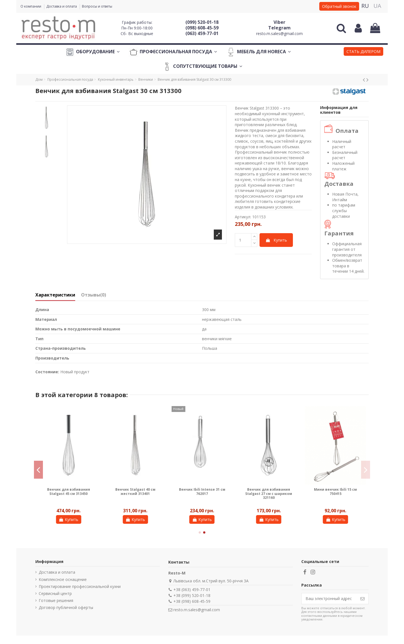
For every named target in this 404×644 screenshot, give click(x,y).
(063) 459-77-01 (202, 33)
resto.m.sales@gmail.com (279, 33)
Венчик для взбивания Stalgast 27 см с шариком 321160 (268, 493)
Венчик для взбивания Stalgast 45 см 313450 (68, 491)
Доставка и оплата (62, 6)
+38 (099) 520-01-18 (191, 595)
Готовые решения (56, 600)
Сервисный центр (55, 593)
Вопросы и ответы (97, 6)
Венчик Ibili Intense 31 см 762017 (202, 491)
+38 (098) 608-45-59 (191, 601)
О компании (31, 6)
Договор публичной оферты (66, 607)
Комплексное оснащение (63, 579)
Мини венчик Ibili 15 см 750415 (335, 491)
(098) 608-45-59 (202, 28)
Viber (279, 22)
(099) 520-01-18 (202, 22)
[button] (363, 52)
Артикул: (243, 216)
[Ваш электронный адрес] (329, 598)
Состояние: (47, 371)
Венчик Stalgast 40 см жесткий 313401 (135, 491)
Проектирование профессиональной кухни (80, 586)
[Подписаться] (362, 598)
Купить (276, 240)
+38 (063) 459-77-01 (191, 589)
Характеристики (55, 295)
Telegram (279, 28)
